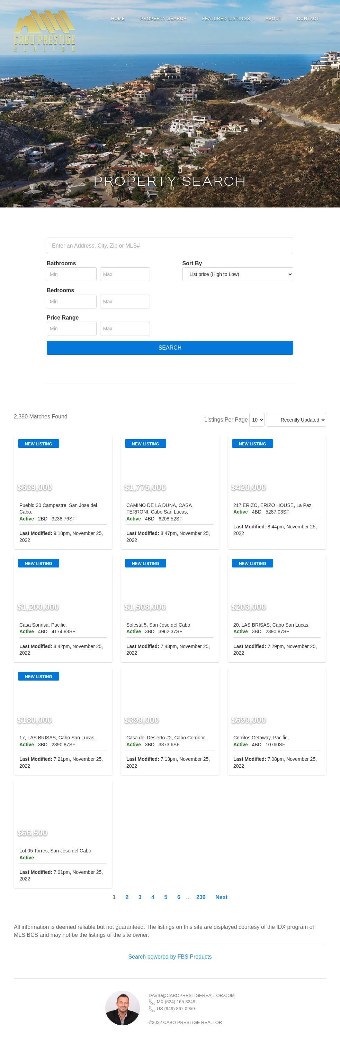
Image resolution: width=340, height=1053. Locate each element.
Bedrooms (60, 290)
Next (221, 897)
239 (201, 897)
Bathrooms (61, 263)
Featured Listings (226, 18)
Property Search (163, 18)
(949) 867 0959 (179, 1008)
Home (118, 18)
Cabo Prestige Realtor (44, 31)
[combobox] (170, 246)
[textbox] (170, 246)
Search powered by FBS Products (170, 957)
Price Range (63, 318)
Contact (308, 18)
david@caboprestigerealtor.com (192, 995)
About (273, 18)
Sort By (192, 263)
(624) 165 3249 (180, 1001)
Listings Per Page (226, 420)
